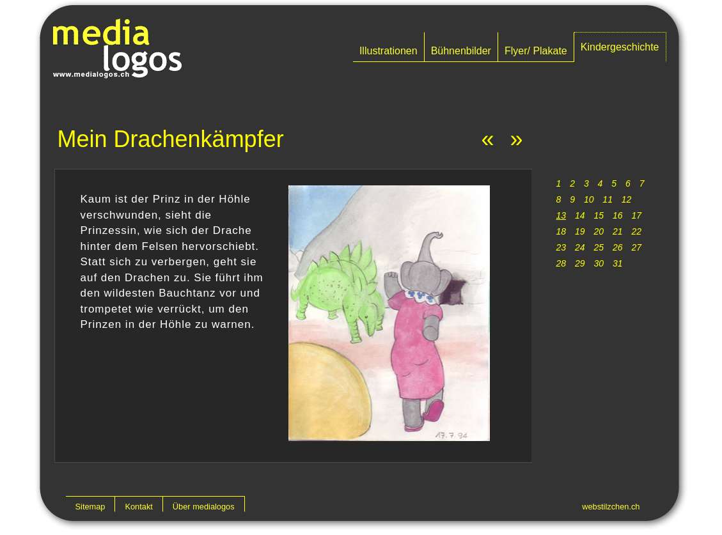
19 (580, 231)
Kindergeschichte (620, 47)
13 (561, 215)
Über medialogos (204, 506)
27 (636, 247)
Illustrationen (388, 50)
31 (618, 263)
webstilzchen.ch (611, 506)
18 (561, 231)
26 (618, 247)
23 (561, 247)
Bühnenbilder (461, 50)
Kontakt (138, 506)
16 (618, 215)
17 (636, 215)
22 (636, 231)
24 (580, 247)
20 (598, 231)
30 (598, 263)
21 (618, 231)
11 (607, 199)
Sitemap (90, 506)
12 (627, 199)
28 (561, 263)
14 (580, 215)
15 (598, 215)
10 (589, 199)
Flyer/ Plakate (536, 50)
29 (580, 263)
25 (598, 247)
